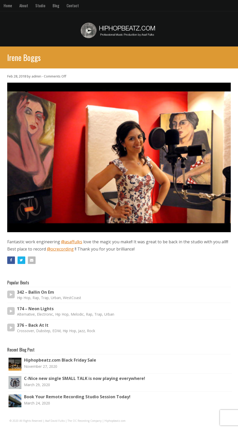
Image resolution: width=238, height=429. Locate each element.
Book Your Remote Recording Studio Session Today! (77, 397)
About (23, 5)
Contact (73, 5)
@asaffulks (71, 242)
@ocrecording (60, 249)
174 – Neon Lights (35, 308)
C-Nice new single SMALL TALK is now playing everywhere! (84, 378)
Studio (40, 5)
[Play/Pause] (11, 294)
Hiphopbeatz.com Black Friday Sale (60, 360)
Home (8, 5)
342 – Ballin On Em (35, 292)
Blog (56, 5)
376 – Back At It (32, 325)
